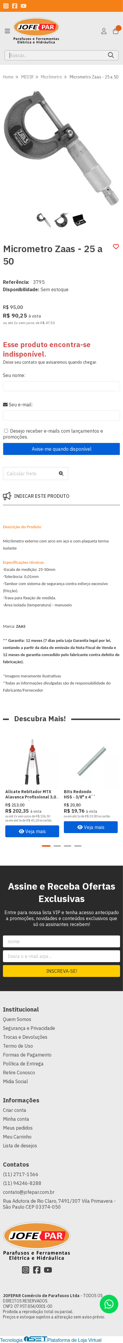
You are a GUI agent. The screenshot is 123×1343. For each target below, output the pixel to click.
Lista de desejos (20, 1146)
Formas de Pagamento (27, 1055)
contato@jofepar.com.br (28, 1192)
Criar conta (14, 1110)
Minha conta (16, 1119)
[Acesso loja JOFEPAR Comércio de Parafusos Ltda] (104, 31)
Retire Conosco (19, 1072)
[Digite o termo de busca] (54, 55)
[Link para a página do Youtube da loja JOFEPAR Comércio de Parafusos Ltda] (23, 6)
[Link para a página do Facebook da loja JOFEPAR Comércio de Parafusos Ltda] (15, 6)
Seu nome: (14, 375)
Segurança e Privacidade (29, 1028)
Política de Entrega (23, 1064)
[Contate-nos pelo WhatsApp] (109, 1304)
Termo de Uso (18, 1046)
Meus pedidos (18, 1128)
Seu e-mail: (18, 405)
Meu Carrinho (17, 1137)
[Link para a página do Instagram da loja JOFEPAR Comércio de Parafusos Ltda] (6, 6)
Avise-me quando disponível (62, 449)
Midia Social (15, 1081)
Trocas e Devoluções (25, 1037)
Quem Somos (17, 1019)
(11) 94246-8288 (22, 1183)
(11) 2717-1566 (21, 1174)
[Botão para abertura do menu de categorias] (7, 31)
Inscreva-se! (61, 971)
